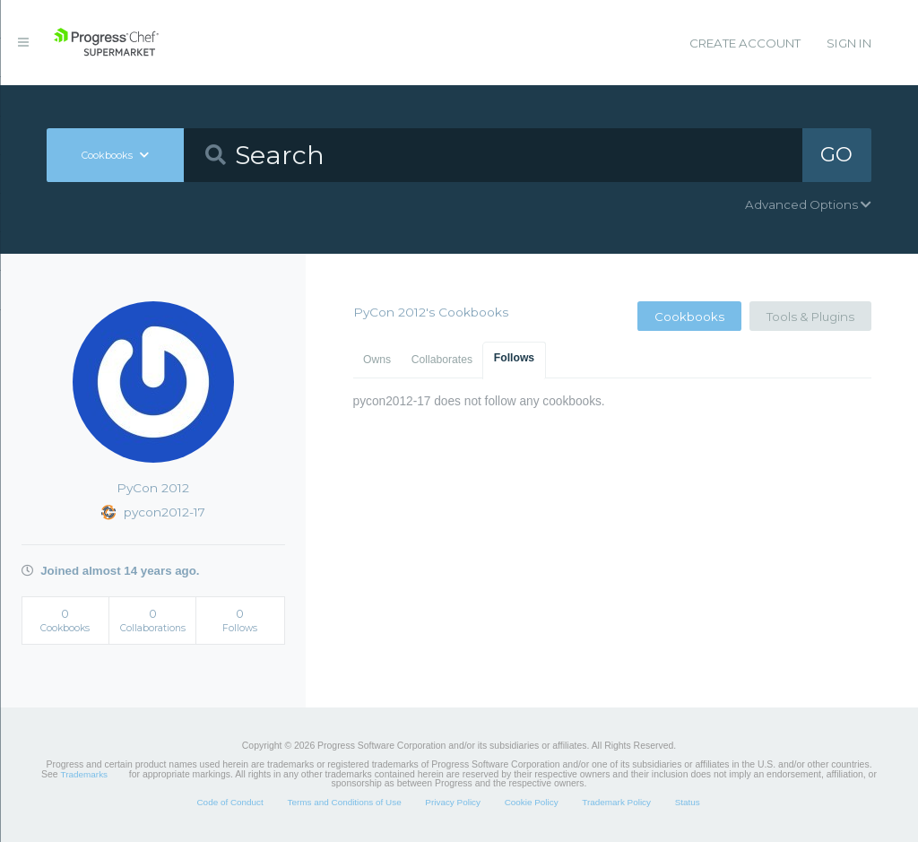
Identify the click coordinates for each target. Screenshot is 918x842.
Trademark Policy (616, 802)
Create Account (745, 43)
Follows (514, 358)
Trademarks (84, 774)
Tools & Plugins (810, 316)
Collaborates (441, 359)
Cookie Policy (532, 802)
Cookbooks (689, 316)
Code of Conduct (229, 802)
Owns (377, 359)
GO (836, 154)
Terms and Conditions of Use (344, 802)
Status (687, 802)
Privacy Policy (453, 802)
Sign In (849, 43)
